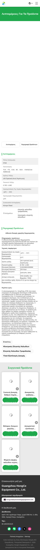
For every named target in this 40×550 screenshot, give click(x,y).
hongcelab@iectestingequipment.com (18, 499)
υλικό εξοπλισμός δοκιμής (14, 356)
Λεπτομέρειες (10, 144)
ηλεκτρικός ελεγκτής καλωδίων (16, 346)
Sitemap (27, 536)
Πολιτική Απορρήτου (16, 536)
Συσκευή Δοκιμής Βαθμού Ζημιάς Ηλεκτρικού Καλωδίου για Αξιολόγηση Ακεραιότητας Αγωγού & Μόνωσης (10, 393)
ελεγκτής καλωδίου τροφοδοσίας (17, 351)
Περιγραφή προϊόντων (29, 144)
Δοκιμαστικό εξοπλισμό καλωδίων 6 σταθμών (30, 427)
